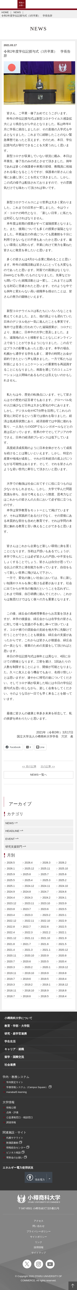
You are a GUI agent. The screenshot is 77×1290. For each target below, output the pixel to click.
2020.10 (29, 955)
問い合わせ (38, 1226)
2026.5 (11, 862)
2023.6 (45, 909)
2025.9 (11, 874)
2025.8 (27, 874)
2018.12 (63, 984)
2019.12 (63, 967)
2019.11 (11, 973)
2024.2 (46, 897)
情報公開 (11, 1107)
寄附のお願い (21, 4)
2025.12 (29, 868)
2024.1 (62, 897)
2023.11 (29, 903)
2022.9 (62, 920)
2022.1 (62, 932)
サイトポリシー (38, 1236)
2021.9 (62, 938)
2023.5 (62, 909)
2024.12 (29, 885)
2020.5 (45, 961)
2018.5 (45, 996)
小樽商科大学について (18, 1018)
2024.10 (63, 885)
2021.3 (29, 949)
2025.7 (45, 874)
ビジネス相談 (13, 1152)
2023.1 (62, 914)
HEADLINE (12, 830)
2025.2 (62, 880)
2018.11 (11, 990)
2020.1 (46, 967)
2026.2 (62, 862)
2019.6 (27, 978)
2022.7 (27, 926)
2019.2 (29, 984)
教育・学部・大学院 (17, 1025)
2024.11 (45, 885)
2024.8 (27, 891)
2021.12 (11, 938)
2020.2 (29, 967)
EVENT (10, 838)
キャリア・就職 (14, 1049)
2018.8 (62, 990)
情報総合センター (16, 1147)
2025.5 (11, 880)
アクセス (38, 1220)
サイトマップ (38, 1252)
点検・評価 (12, 1112)
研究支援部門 (13, 846)
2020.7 (11, 961)
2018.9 (45, 990)
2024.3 (29, 897)
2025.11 (45, 868)
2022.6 (45, 926)
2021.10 (45, 938)
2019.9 (45, 973)
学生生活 (10, 1041)
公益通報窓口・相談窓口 (19, 1117)
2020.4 (62, 961)
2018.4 (62, 996)
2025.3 (46, 880)
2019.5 (45, 978)
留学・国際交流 (14, 1056)
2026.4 (29, 862)
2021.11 (29, 938)
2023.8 (11, 909)
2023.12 (11, 903)
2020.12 (63, 949)
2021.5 (62, 944)
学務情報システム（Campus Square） (27, 1087)
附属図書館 (12, 1142)
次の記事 (48, 766)
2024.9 (11, 891)
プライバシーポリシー (39, 1231)
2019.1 (46, 984)
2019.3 (11, 984)
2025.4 (29, 880)
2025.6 (62, 874)
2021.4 (11, 949)
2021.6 (45, 944)
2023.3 (29, 914)
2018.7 (11, 996)
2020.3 (11, 967)
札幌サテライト (14, 1137)
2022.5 (62, 926)
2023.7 (27, 909)
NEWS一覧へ (38, 774)
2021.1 (46, 949)
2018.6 (27, 996)
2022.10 (45, 920)
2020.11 (11, 955)
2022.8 (11, 926)
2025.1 (11, 885)
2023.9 (62, 903)
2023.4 (11, 914)
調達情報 (11, 1122)
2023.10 (45, 903)
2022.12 (11, 920)
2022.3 (29, 932)
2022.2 (46, 932)
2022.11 (29, 920)
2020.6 (27, 961)
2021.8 (11, 944)
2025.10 (63, 868)
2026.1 (11, 868)
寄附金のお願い (14, 1157)
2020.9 (45, 955)
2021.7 (27, 944)
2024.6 (62, 891)
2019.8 (62, 973)
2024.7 (45, 891)
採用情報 (38, 1247)
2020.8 (62, 955)
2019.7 (11, 978)
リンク (38, 1242)
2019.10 (29, 973)
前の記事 (29, 766)
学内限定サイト (14, 1082)
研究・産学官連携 (15, 1033)
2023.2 (46, 914)
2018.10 (29, 990)
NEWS (17, 12)
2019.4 (62, 978)
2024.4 (11, 897)
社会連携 (10, 1064)
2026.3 (46, 862)
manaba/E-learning (16, 1092)
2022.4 (11, 932)
